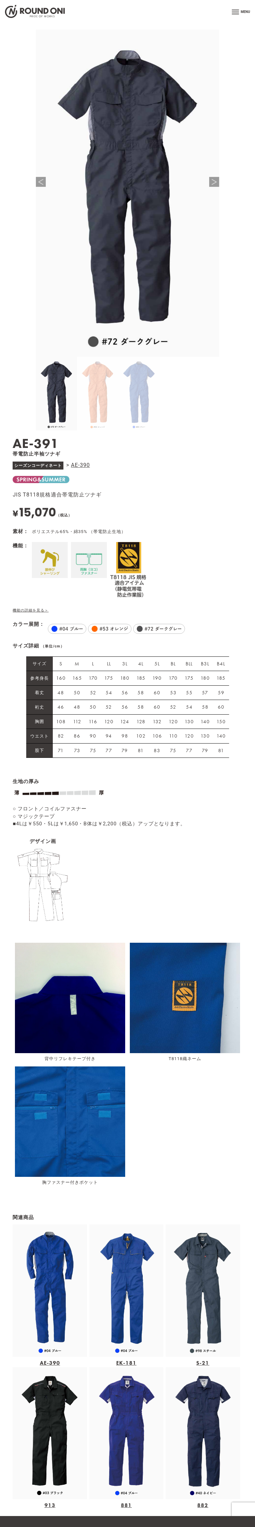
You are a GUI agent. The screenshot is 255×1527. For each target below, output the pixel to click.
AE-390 (80, 465)
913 (49, 1505)
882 (202, 1505)
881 (126, 1505)
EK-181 (126, 1362)
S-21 (202, 1362)
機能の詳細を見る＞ (30, 610)
